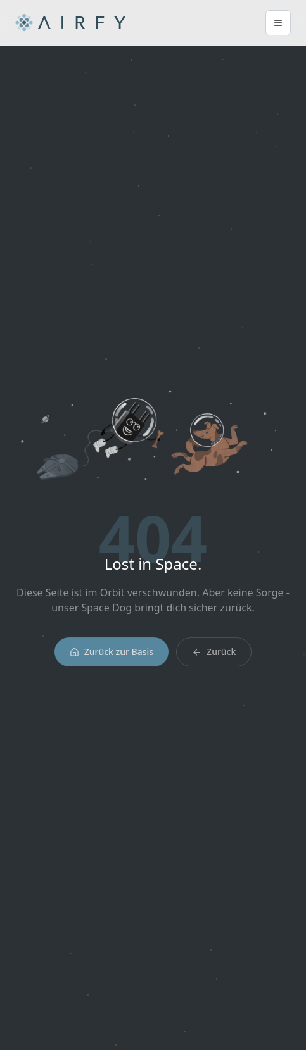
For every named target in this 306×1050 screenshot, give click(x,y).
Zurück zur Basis (111, 654)
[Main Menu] (278, 22)
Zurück (214, 654)
